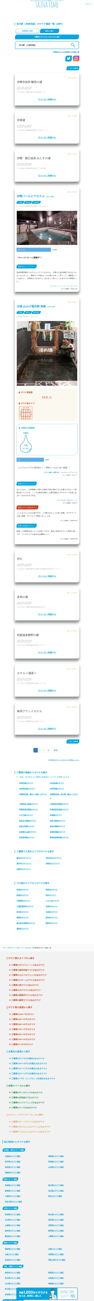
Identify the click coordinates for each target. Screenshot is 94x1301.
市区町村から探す (27, 31)
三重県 (20, 88)
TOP (3, 948)
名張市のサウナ (52, 906)
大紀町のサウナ (52, 912)
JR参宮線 (28, 948)
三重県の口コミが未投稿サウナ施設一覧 (66, 52)
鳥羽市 (28, 679)
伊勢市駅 (36, 202)
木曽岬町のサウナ (23, 901)
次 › (49, 750)
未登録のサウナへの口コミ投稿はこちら (63, 760)
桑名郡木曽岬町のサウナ (26, 923)
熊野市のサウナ (52, 923)
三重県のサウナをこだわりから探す (47, 37)
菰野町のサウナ (23, 929)
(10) (24, 863)
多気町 (28, 603)
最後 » (56, 750)
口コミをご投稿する (47, 99)
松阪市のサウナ (52, 889)
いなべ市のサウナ (52, 901)
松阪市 (28, 641)
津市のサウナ (51, 895)
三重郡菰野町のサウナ (25, 906)
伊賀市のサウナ (23, 889)
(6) (53, 863)
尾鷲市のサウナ (23, 917)
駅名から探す (49, 31)
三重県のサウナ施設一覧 (15, 948)
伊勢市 (28, 88)
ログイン (88, 4)
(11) (54, 858)
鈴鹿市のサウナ (23, 895)
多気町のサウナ (23, 912)
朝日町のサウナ (52, 917)
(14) (24, 858)
